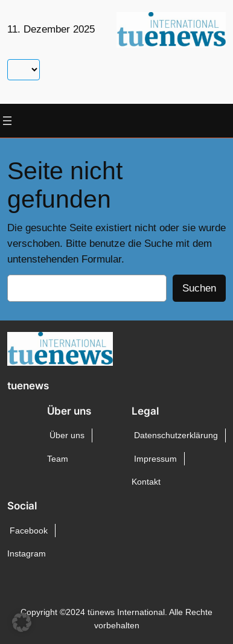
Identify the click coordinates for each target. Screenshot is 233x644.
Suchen (199, 288)
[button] (21, 622)
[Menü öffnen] (7, 120)
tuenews (28, 386)
